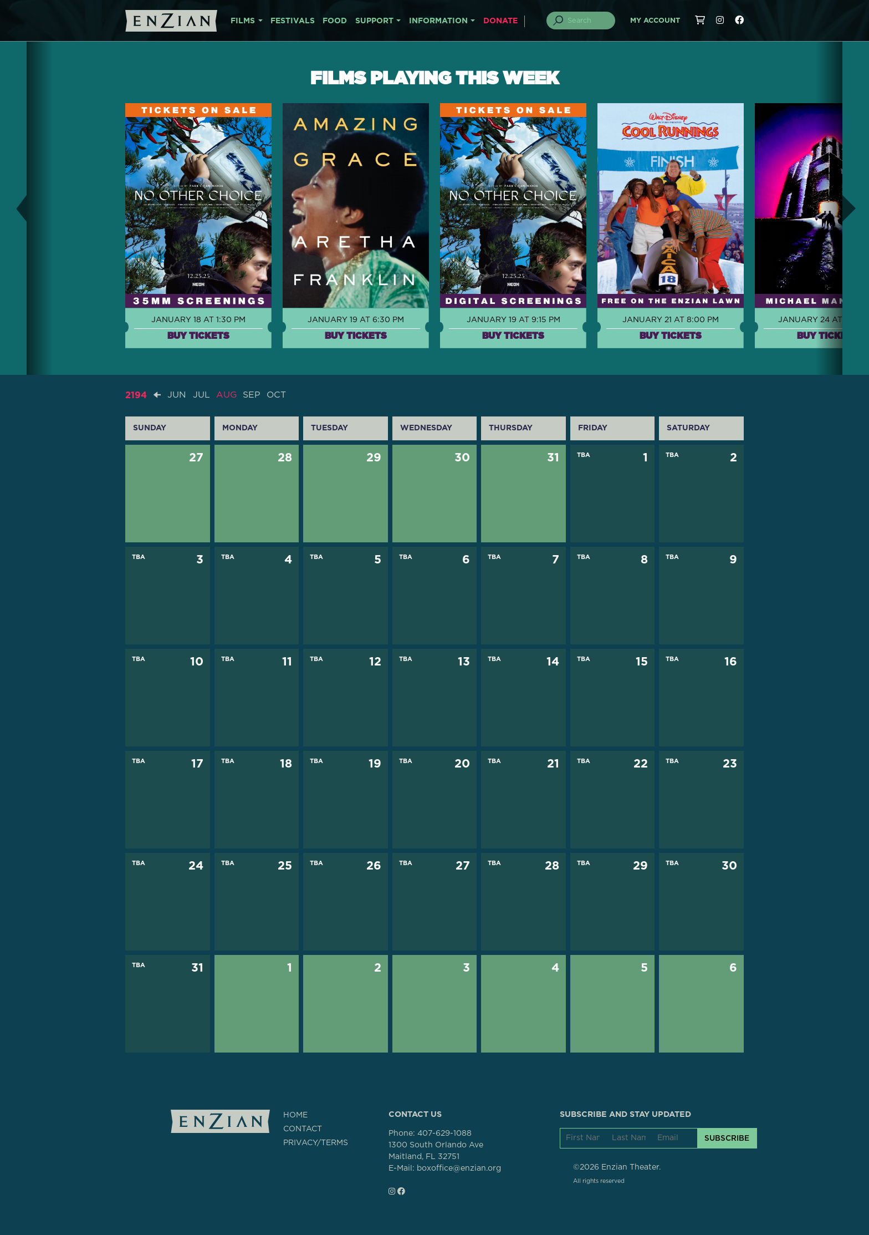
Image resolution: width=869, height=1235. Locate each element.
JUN (176, 394)
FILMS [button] (243, 21)
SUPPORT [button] (374, 21)
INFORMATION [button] (438, 21)
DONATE (500, 21)
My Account (655, 20)
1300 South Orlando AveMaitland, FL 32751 (436, 1150)
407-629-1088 (444, 1133)
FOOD (335, 21)
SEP (252, 394)
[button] (13, 208)
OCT (277, 394)
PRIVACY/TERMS (315, 1142)
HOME (295, 1115)
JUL (201, 394)
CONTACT (302, 1128)
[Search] (587, 20)
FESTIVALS (292, 21)
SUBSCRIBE (726, 1138)
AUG (226, 394)
